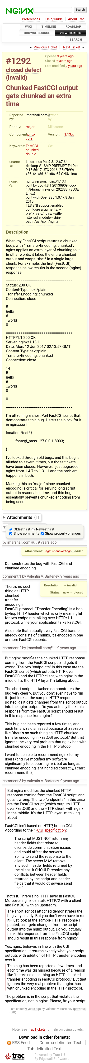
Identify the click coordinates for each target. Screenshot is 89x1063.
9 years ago (65, 56)
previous (79, 1009)
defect (33, 69)
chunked (32, 150)
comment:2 (12, 648)
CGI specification (50, 830)
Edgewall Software (53, 1059)
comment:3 (12, 781)
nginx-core (30, 136)
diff (12, 1012)
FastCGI (32, 146)
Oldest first (22, 529)
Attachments (23, 517)
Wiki (28, 26)
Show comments (26, 534)
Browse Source (37, 33)
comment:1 (12, 576)
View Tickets (70, 33)
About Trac (76, 19)
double (31, 154)
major (30, 127)
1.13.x (69, 134)
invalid (16, 77)
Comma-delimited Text (60, 1042)
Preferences (31, 19)
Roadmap (73, 26)
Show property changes (63, 534)
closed (14, 69)
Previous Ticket (45, 47)
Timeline (49, 26)
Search (76, 39)
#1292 (18, 61)
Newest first (45, 529)
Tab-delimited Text (45, 1048)
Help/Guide (54, 19)
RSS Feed (21, 1042)
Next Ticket (71, 47)
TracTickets (37, 1030)
